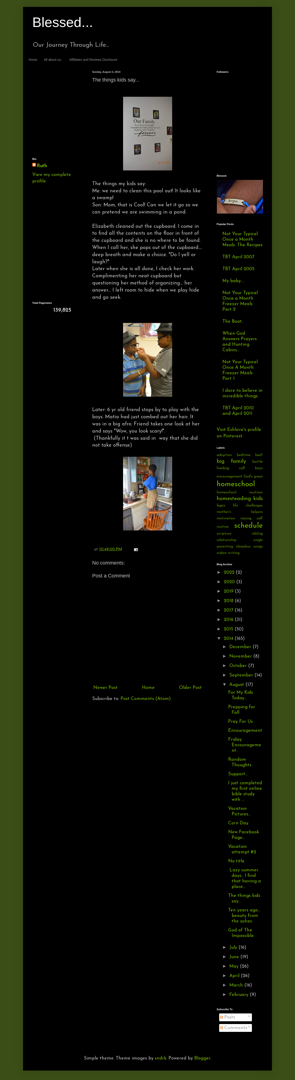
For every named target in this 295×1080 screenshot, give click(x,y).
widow (222, 553)
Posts (227, 1017)
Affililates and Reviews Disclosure (93, 59)
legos (221, 505)
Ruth (42, 166)
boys (259, 468)
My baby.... (233, 281)
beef (259, 455)
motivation (226, 518)
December (241, 647)
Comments (233, 1028)
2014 (229, 638)
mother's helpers (240, 512)
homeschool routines (240, 492)
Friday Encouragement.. (244, 745)
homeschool (236, 484)
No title (236, 861)
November (241, 656)
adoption (224, 455)
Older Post (190, 687)
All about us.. (53, 59)
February (239, 994)
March (236, 985)
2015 (229, 629)
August (237, 684)
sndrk (160, 1058)
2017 (229, 610)
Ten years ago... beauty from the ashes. (244, 916)
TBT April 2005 (238, 269)
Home (33, 59)
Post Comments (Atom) (146, 699)
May (234, 966)
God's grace (253, 476)
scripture (224, 534)
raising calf (251, 518)
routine (223, 527)
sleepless (243, 546)
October (238, 666)
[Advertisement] (53, 87)
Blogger (202, 1058)
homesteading (234, 498)
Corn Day (238, 823)
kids (258, 498)
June (234, 957)
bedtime (244, 455)
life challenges (248, 505)
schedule (248, 526)
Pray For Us (240, 721)
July (234, 947)
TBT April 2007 (238, 257)
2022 (230, 572)
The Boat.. (232, 321)
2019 (229, 591)
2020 (230, 582)
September (241, 675)
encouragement (229, 476)
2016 (229, 620)
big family (231, 461)
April (235, 976)
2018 (229, 601)
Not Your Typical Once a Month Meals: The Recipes (242, 239)
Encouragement (245, 730)
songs (258, 546)
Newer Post (105, 687)
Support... (237, 774)
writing (233, 553)
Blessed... (62, 22)
